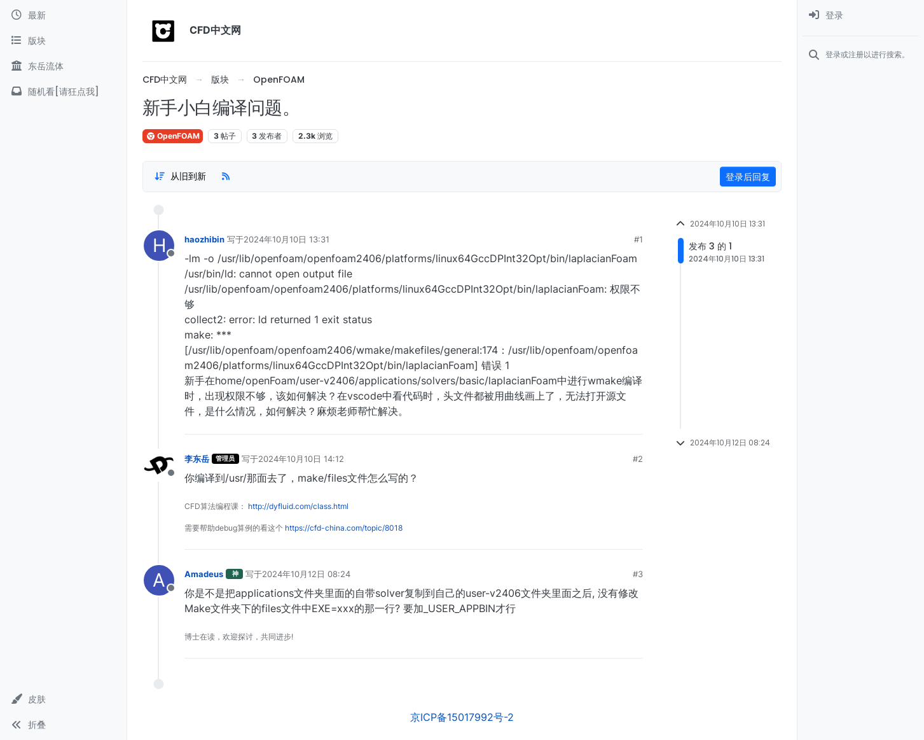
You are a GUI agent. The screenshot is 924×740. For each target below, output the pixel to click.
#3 (638, 574)
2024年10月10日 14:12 (301, 459)
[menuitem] (861, 15)
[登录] (861, 15)
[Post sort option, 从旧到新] (180, 176)
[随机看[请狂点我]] (63, 91)
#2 (638, 459)
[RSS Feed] (226, 176)
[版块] (63, 41)
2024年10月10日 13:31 (286, 239)
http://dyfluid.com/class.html (298, 506)
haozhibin (204, 239)
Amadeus (203, 574)
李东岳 (196, 459)
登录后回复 (748, 176)
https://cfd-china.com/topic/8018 (344, 528)
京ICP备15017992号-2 (462, 717)
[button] (63, 699)
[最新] (63, 15)
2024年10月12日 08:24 (306, 574)
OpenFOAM (173, 136)
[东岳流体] (63, 66)
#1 (638, 239)
